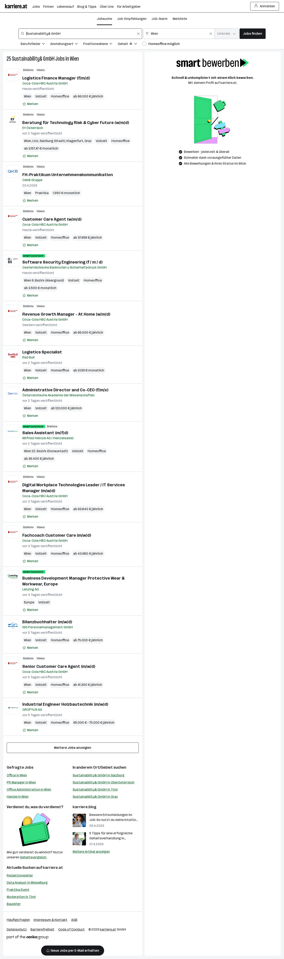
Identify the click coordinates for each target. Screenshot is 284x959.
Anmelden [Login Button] (264, 6)
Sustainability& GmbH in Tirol (95, 789)
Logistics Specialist (42, 352)
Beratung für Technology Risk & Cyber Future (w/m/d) (75, 122)
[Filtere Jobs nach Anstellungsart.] (66, 44)
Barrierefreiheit (42, 929)
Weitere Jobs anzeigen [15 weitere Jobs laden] (72, 748)
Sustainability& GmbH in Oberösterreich (103, 782)
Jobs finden (252, 34)
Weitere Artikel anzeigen (91, 852)
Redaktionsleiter (20, 875)
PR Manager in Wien (21, 782)
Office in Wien (17, 775)
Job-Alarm (159, 19)
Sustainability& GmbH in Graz (95, 797)
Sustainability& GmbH (33, 58)
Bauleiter (14, 904)
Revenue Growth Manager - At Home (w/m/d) (66, 314)
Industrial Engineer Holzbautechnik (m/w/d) (65, 704)
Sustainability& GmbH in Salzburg (98, 775)
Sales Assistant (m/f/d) (45, 432)
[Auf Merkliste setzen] (30, 103)
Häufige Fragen (18, 920)
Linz (35, 141)
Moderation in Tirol (21, 897)
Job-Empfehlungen (131, 19)
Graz (88, 141)
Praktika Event (18, 890)
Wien (74, 58)
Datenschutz (17, 929)
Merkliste (180, 19)
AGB (74, 920)
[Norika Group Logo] (27, 938)
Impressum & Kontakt (50, 920)
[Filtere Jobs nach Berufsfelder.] (35, 44)
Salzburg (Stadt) (52, 141)
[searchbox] (80, 33)
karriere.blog (84, 807)
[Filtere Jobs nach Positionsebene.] (100, 44)
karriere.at (53, 867)
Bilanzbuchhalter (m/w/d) (47, 621)
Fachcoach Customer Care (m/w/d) (56, 535)
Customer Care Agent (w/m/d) (51, 219)
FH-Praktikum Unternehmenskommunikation (67, 174)
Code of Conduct (71, 929)
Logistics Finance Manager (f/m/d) (56, 78)
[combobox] (80, 33)
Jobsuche (104, 19)
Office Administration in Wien (29, 789)
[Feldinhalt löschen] (138, 33)
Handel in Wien (18, 797)
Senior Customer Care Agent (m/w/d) (58, 666)
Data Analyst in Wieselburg (27, 883)
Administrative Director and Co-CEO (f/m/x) (65, 389)
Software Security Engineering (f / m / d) (62, 262)
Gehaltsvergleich (33, 857)
